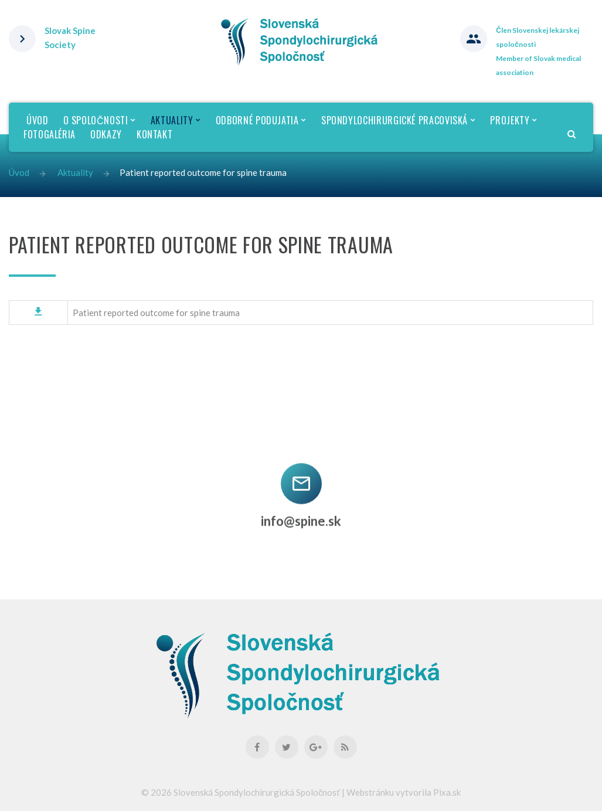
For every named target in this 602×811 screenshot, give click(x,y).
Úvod (19, 172)
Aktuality (75, 172)
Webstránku (370, 792)
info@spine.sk (301, 516)
